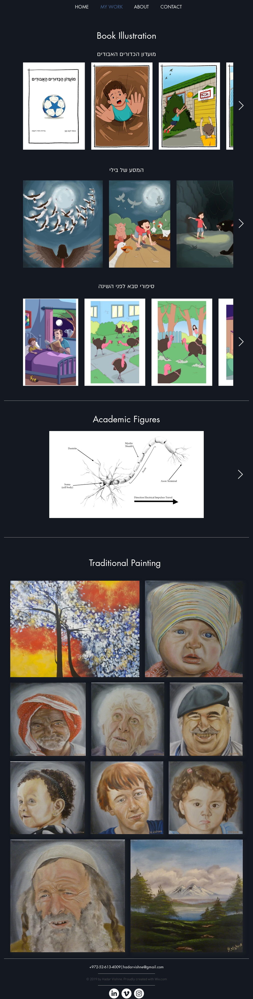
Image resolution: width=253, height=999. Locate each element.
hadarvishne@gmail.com (143, 967)
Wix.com (161, 979)
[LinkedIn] (114, 994)
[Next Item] (241, 106)
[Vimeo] (127, 994)
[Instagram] (139, 994)
